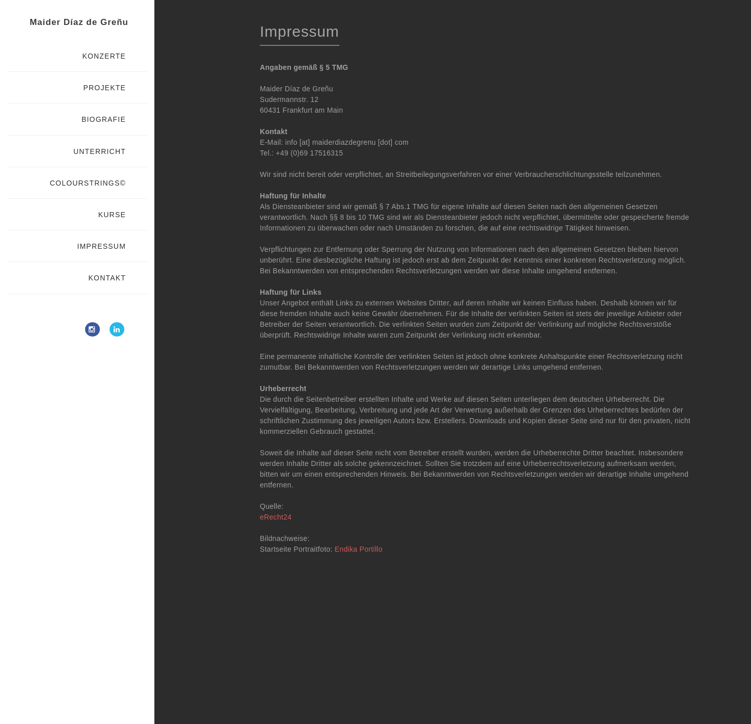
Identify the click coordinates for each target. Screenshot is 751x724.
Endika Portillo (359, 549)
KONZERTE (104, 56)
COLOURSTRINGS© (88, 183)
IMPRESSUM (101, 246)
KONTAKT (107, 278)
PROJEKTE (104, 88)
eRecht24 (275, 517)
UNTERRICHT (99, 151)
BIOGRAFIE (104, 119)
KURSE (112, 215)
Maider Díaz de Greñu (79, 22)
